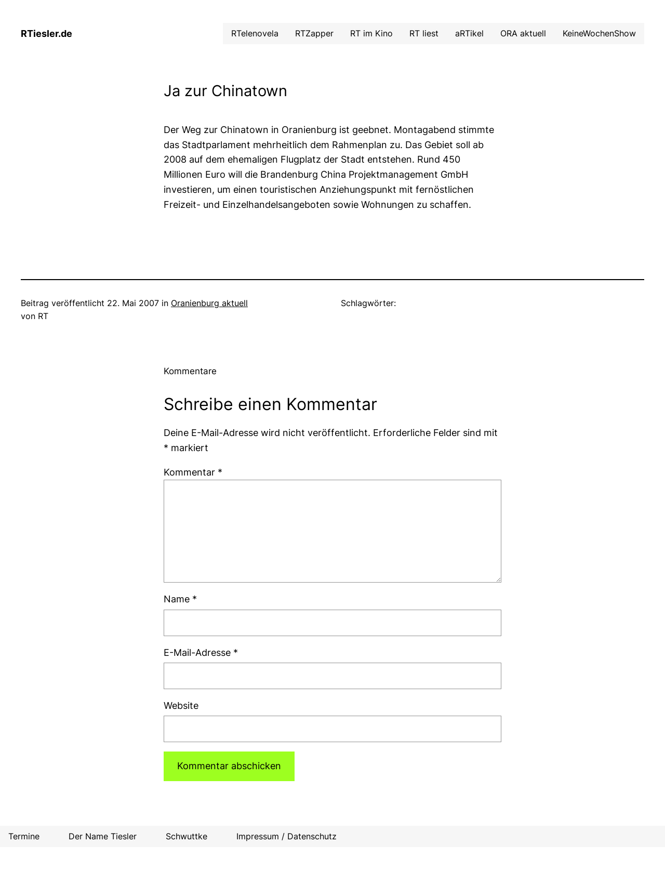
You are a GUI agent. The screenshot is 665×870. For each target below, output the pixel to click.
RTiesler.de (46, 33)
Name (180, 599)
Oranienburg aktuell (209, 303)
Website (181, 705)
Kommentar (193, 472)
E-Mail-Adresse (201, 652)
